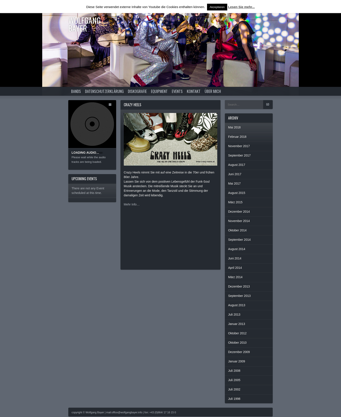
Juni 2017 (234, 174)
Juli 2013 (234, 314)
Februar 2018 (237, 136)
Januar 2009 (236, 361)
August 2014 (236, 249)
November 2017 (239, 146)
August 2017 (236, 164)
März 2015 (235, 202)
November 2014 (239, 221)
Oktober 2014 (237, 230)
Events (177, 91)
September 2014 (239, 239)
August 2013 (236, 305)
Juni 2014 (234, 258)
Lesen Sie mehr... (241, 7)
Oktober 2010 (237, 342)
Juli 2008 (234, 370)
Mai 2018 (234, 127)
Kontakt (194, 91)
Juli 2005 (234, 380)
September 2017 (239, 155)
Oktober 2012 (237, 333)
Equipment (159, 91)
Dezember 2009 (239, 352)
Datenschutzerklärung (104, 91)
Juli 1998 (234, 398)
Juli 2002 (234, 389)
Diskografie (137, 91)
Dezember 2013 (239, 286)
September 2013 (239, 296)
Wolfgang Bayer (84, 24)
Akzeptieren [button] (217, 7)
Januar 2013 (236, 324)
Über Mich (213, 91)
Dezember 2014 (239, 211)
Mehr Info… (132, 204)
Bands (76, 91)
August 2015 (236, 193)
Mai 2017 (234, 183)
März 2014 (235, 277)
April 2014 (235, 267)
